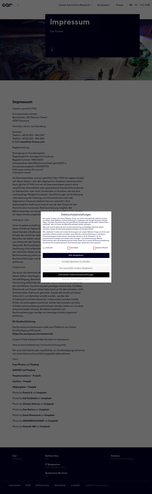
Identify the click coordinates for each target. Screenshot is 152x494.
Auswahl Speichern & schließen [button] (76, 262)
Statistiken (72, 248)
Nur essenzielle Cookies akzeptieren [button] (76, 268)
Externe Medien (100, 248)
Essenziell (48, 248)
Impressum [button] (87, 279)
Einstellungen (76, 242)
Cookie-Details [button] (66, 279)
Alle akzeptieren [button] (76, 255)
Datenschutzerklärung (101, 240)
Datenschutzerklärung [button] (77, 279)
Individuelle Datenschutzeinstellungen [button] (76, 275)
